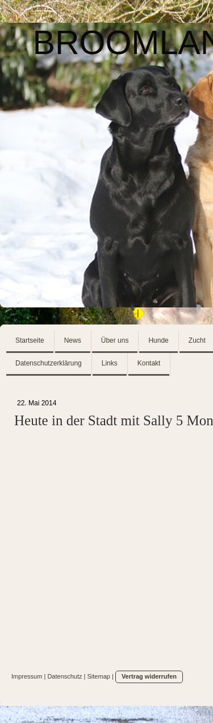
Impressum (26, 676)
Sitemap (98, 676)
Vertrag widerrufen (149, 676)
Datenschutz (64, 676)
